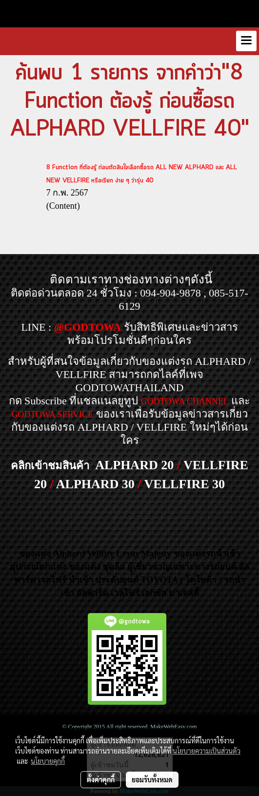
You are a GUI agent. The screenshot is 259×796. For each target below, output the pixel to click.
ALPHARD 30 (95, 484)
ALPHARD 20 (134, 465)
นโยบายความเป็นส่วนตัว (206, 750)
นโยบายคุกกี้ (48, 760)
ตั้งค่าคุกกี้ (101, 779)
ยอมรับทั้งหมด (152, 779)
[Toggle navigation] (246, 41)
